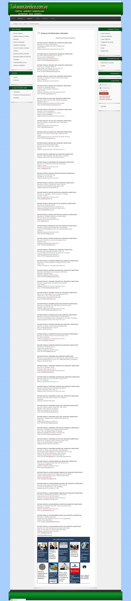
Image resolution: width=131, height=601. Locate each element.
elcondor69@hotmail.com (48, 340)
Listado (103, 65)
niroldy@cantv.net (46, 168)
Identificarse (104, 93)
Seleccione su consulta (107, 62)
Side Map (103, 106)
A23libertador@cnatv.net (52, 288)
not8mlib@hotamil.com (47, 127)
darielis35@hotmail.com (47, 210)
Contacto (45, 18)
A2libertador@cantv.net (52, 60)
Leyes (102, 48)
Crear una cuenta (104, 96)
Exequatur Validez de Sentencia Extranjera (22, 58)
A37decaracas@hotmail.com (53, 434)
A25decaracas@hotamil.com (53, 310)
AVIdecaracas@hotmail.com (53, 105)
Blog (38, 18)
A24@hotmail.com (51, 299)
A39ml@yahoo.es (50, 456)
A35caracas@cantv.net (52, 412)
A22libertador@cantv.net (52, 276)
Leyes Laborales (105, 33)
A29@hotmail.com (51, 351)
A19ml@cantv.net (50, 245)
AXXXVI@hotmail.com (52, 423)
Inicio (13, 18)
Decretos (103, 45)
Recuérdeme (104, 91)
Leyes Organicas (105, 39)
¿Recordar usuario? (104, 98)
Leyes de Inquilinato (106, 36)
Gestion (15, 77)
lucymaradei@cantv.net (47, 467)
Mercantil (15, 39)
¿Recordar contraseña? (105, 99)
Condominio (16, 92)
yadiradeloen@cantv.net (47, 372)
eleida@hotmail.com (46, 533)
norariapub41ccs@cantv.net (48, 478)
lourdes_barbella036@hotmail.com (50, 521)
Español (14, 600)
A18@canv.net (50, 233)
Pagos (52, 18)
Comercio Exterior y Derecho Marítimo (21, 49)
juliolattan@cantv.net (46, 198)
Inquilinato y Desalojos (19, 45)
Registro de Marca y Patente (21, 36)
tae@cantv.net (45, 221)
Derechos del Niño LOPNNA (21, 53)
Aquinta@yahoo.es (51, 93)
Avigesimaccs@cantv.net (52, 256)
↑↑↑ (116, 594)
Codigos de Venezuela (107, 42)
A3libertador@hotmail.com (53, 71)
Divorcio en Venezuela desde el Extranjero (22, 96)
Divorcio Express (18, 33)
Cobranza (16, 80)
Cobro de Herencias (18, 42)
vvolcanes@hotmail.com (47, 510)
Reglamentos (104, 51)
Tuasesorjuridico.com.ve (20, 62)
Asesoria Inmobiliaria (19, 65)
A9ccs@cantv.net (50, 138)
